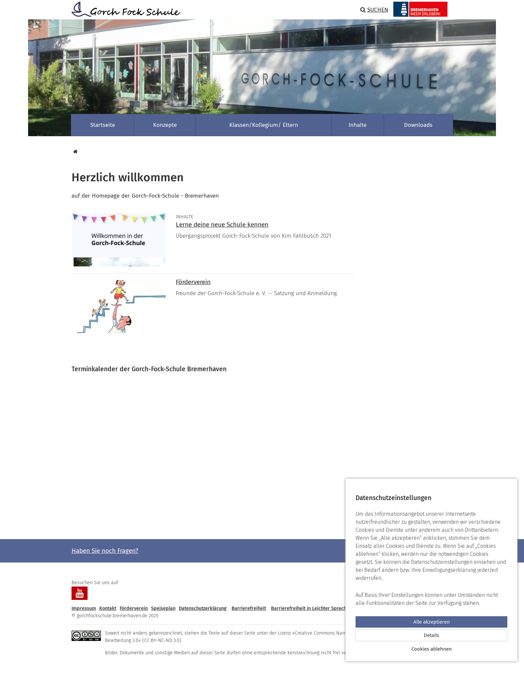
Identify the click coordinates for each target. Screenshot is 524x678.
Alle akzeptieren (431, 622)
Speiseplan (163, 608)
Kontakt (107, 608)
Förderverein (193, 282)
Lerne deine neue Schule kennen (222, 224)
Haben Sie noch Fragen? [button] (105, 550)
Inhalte (358, 125)
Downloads (418, 125)
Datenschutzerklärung (203, 608)
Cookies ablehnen (431, 649)
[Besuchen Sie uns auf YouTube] (80, 593)
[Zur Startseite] (123, 9)
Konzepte (165, 125)
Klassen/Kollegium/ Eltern (263, 125)
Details (431, 635)
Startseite (102, 125)
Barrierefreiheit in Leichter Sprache (310, 608)
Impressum (84, 608)
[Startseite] (75, 152)
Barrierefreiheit (249, 608)
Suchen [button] (374, 9)
